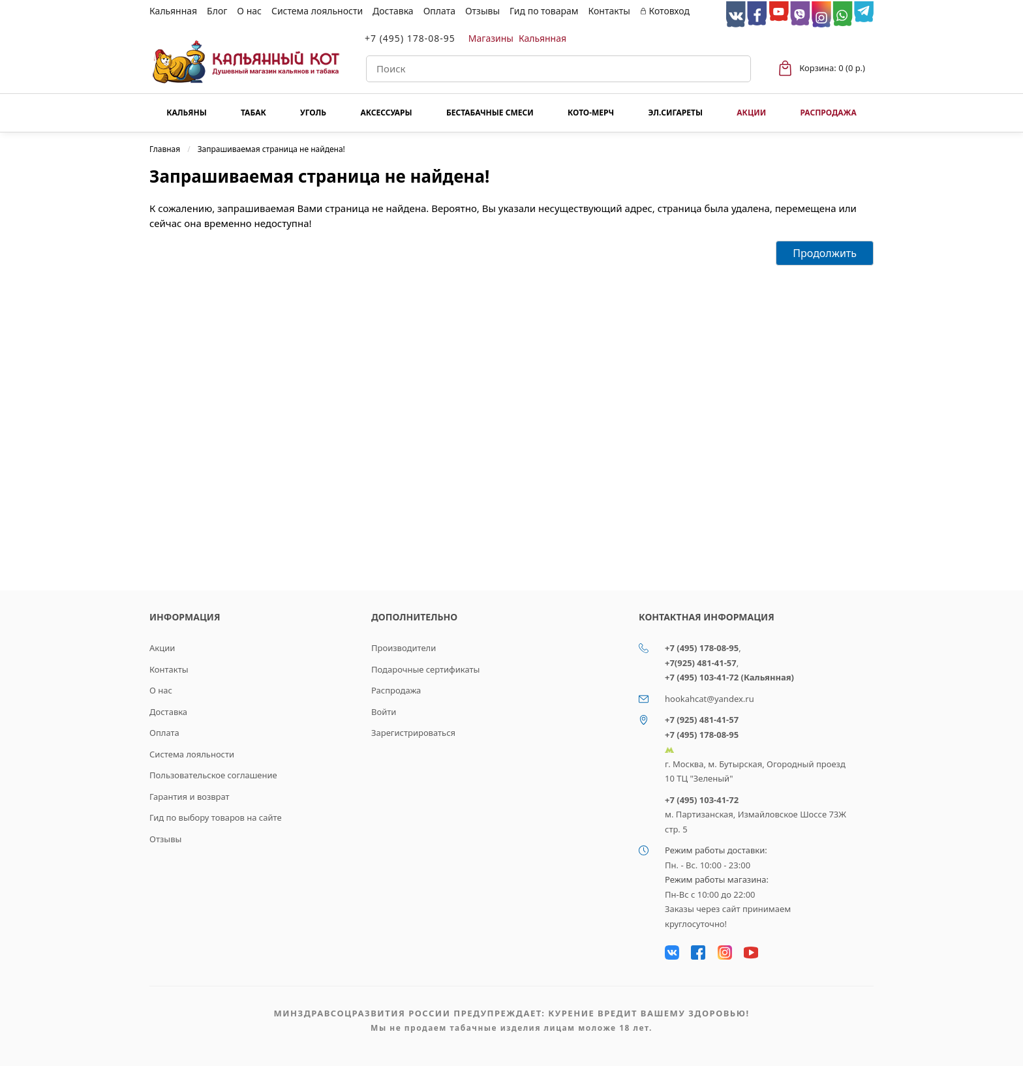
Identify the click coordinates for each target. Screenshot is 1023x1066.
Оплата (439, 11)
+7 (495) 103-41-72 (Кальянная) (729, 677)
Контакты (609, 11)
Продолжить (825, 253)
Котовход (665, 11)
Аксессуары (386, 112)
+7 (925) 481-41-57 (702, 719)
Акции (751, 112)
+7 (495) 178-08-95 (410, 38)
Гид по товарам (544, 11)
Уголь (313, 112)
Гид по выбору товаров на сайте (215, 817)
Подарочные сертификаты (425, 669)
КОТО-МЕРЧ (591, 112)
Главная (164, 149)
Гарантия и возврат (189, 796)
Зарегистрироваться (413, 733)
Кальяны (186, 112)
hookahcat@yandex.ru (709, 699)
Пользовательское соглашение (213, 775)
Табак (253, 112)
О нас (249, 11)
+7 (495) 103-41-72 (702, 800)
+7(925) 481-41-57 (701, 663)
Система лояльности (317, 11)
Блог (217, 11)
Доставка (393, 11)
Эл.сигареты (675, 112)
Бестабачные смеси (490, 112)
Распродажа (828, 112)
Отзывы (482, 11)
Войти (383, 712)
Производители (403, 648)
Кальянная (173, 11)
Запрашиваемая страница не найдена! (271, 149)
